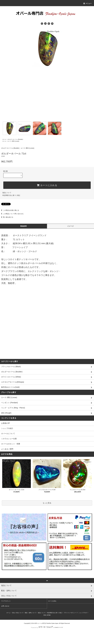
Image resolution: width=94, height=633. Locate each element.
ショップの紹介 (7, 428)
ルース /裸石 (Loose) (13, 141)
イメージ (70, 226)
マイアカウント (6, 601)
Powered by (47, 627)
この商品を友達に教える (9, 210)
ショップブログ (83, 612)
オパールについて (8, 433)
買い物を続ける (6, 217)
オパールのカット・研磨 (10, 444)
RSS (45, 615)
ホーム (4, 139)
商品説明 (23, 226)
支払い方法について (17, 612)
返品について (6, 193)
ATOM (48, 615)
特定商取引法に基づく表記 (11, 195)
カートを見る (52, 601)
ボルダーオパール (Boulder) (15, 139)
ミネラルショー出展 (9, 439)
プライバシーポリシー (70, 612)
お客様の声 (5, 423)
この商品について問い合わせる (12, 214)
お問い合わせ (5, 606)
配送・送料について (30, 612)
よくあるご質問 (7, 449)
